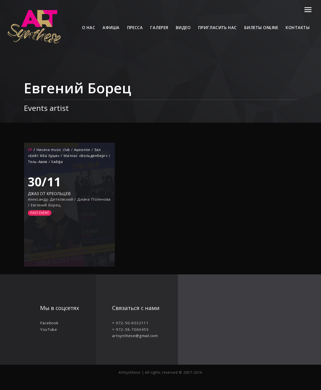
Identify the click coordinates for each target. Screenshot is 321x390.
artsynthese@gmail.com (135, 335)
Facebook (49, 322)
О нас (88, 27)
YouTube (48, 329)
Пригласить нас (217, 27)
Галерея (159, 27)
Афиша (111, 27)
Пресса (135, 27)
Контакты (298, 27)
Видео (183, 27)
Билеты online (261, 27)
